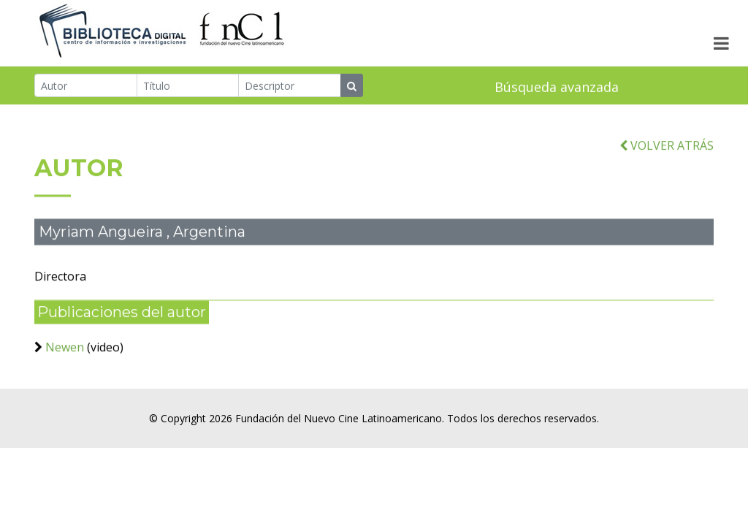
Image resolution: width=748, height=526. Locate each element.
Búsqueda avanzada (557, 87)
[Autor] (85, 86)
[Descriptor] (289, 86)
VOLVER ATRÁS (666, 151)
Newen (64, 353)
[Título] (188, 86)
